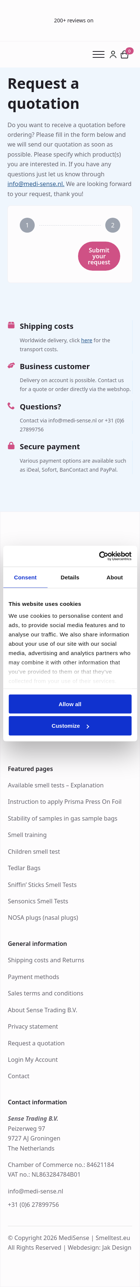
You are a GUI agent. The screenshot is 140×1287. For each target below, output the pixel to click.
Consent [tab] (25, 577)
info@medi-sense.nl (35, 1191)
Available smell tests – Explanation (56, 785)
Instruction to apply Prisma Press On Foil (65, 801)
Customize (70, 726)
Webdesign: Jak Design (99, 1247)
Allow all (70, 704)
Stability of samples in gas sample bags (63, 818)
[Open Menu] (101, 54)
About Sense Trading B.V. (42, 1010)
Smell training (27, 835)
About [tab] (114, 577)
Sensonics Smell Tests (38, 901)
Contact (18, 1076)
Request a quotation (36, 1043)
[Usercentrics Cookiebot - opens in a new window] (99, 556)
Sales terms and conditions (45, 993)
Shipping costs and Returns (46, 960)
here (86, 340)
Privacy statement (33, 1026)
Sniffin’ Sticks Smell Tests (42, 885)
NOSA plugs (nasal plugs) (43, 917)
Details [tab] (70, 577)
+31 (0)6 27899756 (33, 1205)
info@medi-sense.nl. (36, 184)
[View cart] (125, 54)
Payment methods (33, 977)
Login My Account (33, 1059)
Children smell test (34, 851)
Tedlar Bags (24, 868)
